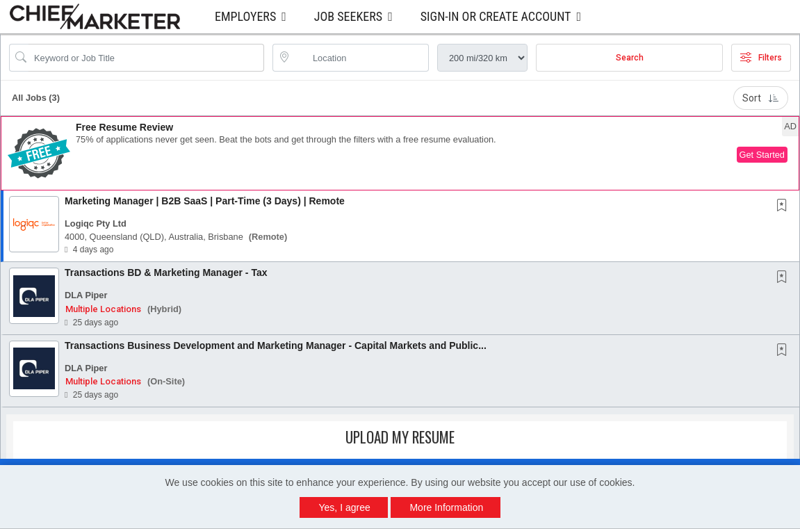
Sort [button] (760, 98)
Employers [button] (245, 16)
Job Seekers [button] (348, 16)
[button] (400, 153)
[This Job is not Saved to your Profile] (785, 206)
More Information (446, 507)
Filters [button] (761, 57)
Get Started (762, 154)
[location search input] (360, 58)
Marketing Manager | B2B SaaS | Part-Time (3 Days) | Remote (205, 200)
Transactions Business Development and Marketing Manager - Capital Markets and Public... (276, 345)
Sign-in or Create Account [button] (496, 16)
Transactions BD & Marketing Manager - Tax (166, 272)
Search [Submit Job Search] (630, 58)
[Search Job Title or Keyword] (146, 58)
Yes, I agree (344, 507)
